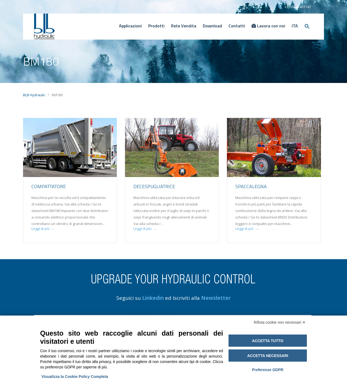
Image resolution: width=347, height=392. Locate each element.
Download (212, 26)
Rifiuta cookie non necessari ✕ (280, 322)
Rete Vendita (183, 26)
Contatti (237, 26)
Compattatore (48, 186)
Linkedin (153, 297)
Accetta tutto (268, 341)
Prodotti (156, 26)
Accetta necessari (267, 356)
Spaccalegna (251, 186)
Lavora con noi (268, 26)
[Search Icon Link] (307, 27)
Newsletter (216, 297)
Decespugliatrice (154, 186)
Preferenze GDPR (267, 370)
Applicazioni (130, 26)
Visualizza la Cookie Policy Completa (74, 376)
